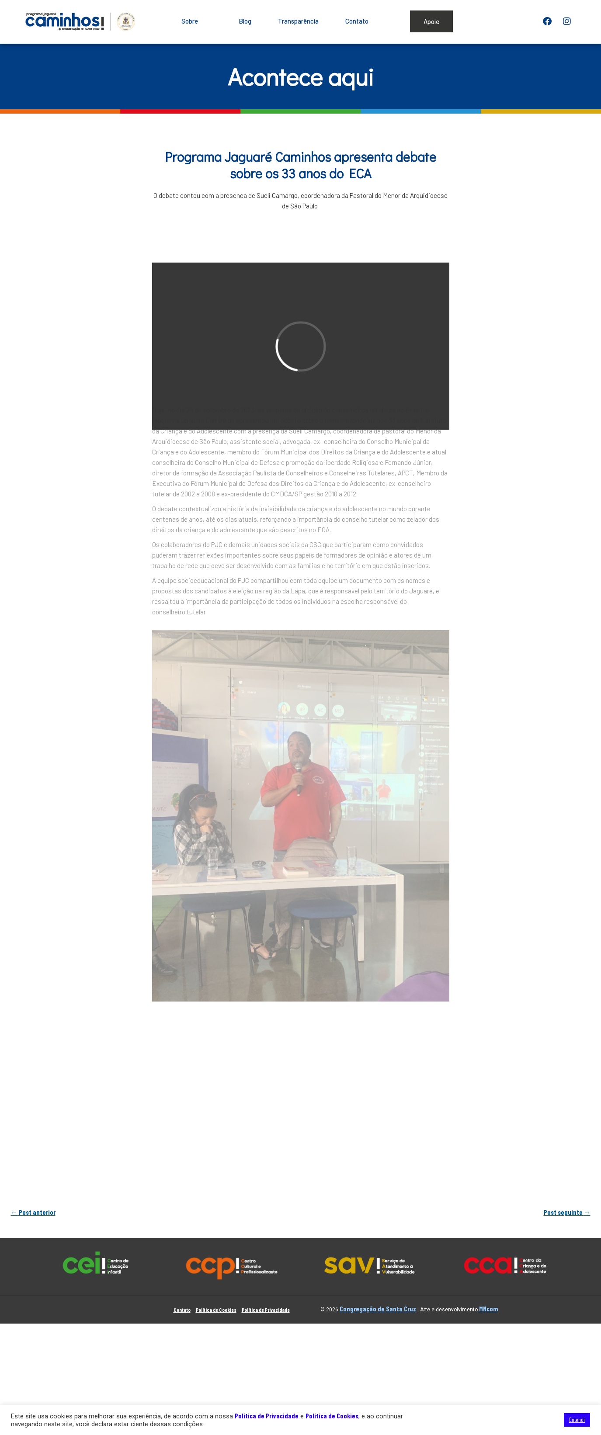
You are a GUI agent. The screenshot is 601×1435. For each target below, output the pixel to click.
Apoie (431, 21)
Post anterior (33, 1212)
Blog (245, 21)
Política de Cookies (216, 1309)
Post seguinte (567, 1212)
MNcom (488, 1309)
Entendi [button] (577, 1419)
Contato (356, 21)
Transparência (298, 21)
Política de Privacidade (266, 1309)
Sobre (196, 21)
